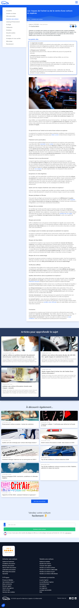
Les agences (43, 588)
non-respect (38, 169)
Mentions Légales (27, 598)
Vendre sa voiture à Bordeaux (49, 573)
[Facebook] (70, 598)
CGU (8, 590)
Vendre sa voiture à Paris (47, 567)
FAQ (41, 592)
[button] (3, 605)
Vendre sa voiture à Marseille (48, 569)
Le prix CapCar (44, 580)
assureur (72, 199)
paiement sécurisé (34, 281)
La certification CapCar (47, 582)
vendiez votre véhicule (50, 302)
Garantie (5, 573)
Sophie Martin (35, 26)
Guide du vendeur (45, 561)
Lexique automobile (45, 590)
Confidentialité (38, 598)
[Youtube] (72, 598)
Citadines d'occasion (8, 563)
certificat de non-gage (66, 213)
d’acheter (43, 144)
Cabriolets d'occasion (9, 569)
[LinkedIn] (75, 598)
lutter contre (55, 135)
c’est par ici (68, 533)
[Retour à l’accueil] (5, 2)
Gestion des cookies (8, 592)
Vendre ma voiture (45, 563)
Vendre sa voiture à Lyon (47, 571)
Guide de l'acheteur (8, 561)
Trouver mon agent (45, 565)
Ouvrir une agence (8, 588)
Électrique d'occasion (8, 571)
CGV (3, 590)
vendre (51, 144)
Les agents (43, 586)
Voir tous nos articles (39, 501)
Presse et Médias (7, 580)
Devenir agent (6, 586)
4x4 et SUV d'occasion (9, 567)
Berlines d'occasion (8, 565)
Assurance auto (44, 584)
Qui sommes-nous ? (8, 582)
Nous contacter (7, 584)
